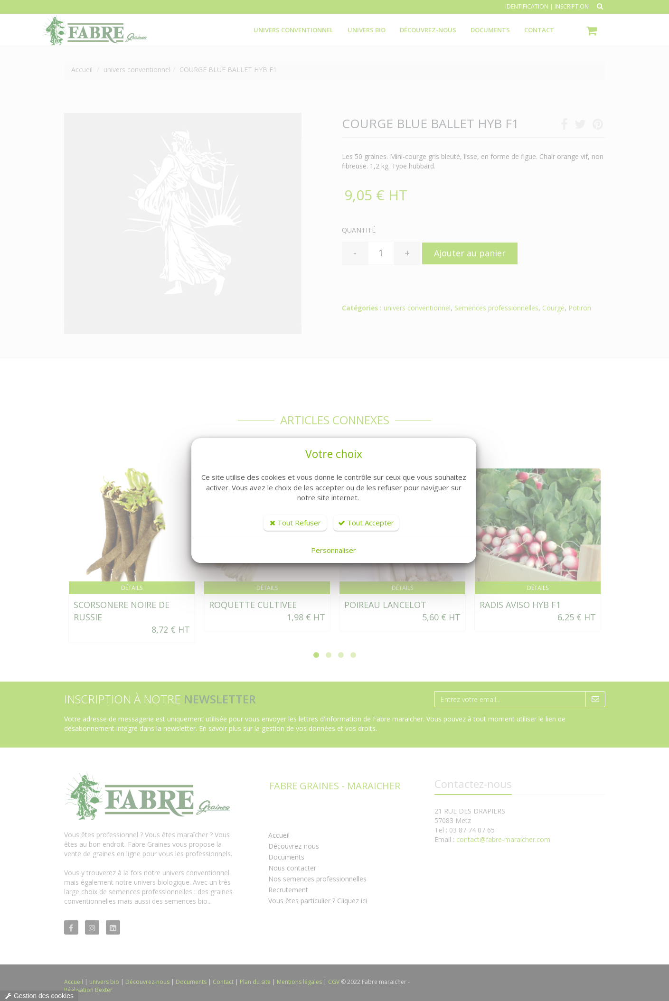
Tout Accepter (366, 522)
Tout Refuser (295, 522)
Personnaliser (333, 550)
